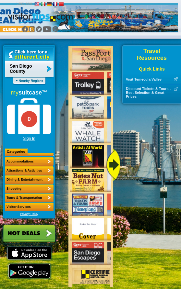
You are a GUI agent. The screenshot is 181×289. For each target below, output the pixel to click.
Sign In (29, 138)
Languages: (25, 3)
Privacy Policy (29, 214)
